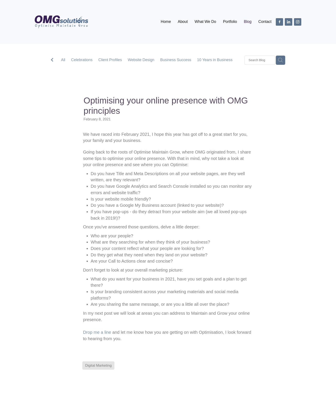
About (183, 21)
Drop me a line (97, 332)
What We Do (205, 21)
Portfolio (230, 21)
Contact (265, 21)
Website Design (141, 60)
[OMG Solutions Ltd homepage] (61, 21)
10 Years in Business (214, 60)
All (63, 60)
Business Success (175, 60)
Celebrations (82, 60)
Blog (248, 21)
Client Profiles (110, 60)
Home (166, 21)
